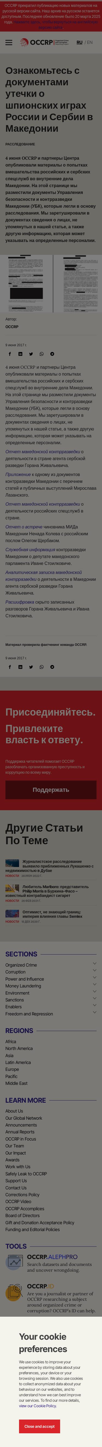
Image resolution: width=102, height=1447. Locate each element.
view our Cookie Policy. (38, 1405)
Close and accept (39, 1426)
